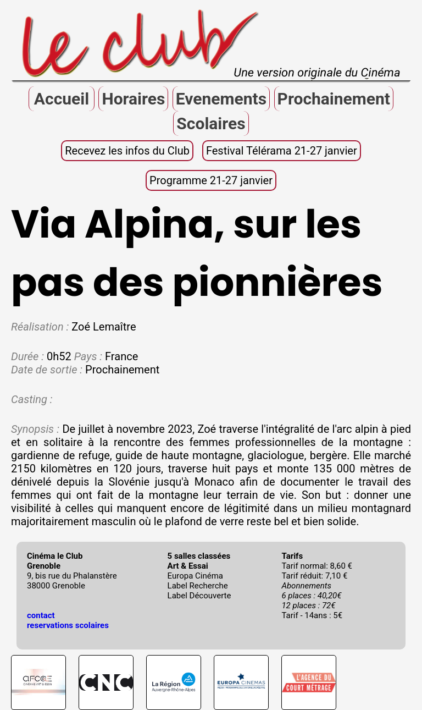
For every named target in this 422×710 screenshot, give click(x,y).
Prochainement (333, 98)
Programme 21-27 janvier (211, 180)
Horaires (133, 98)
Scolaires (210, 123)
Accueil (61, 98)
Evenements (221, 98)
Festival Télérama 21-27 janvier (281, 150)
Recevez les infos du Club (127, 150)
